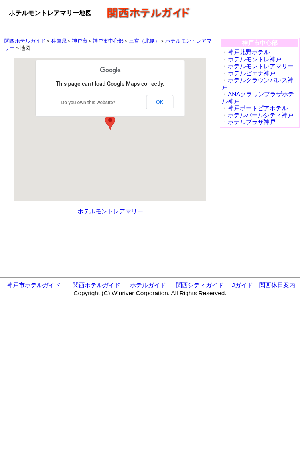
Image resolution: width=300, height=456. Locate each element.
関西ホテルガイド (25, 41)
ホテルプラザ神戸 (252, 121)
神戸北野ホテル (249, 52)
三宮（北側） (144, 41)
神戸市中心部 (108, 41)
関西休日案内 (277, 285)
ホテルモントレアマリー (110, 211)
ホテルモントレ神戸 (255, 59)
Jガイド (242, 285)
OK (159, 102)
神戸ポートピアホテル (258, 108)
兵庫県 (59, 41)
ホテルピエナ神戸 (252, 73)
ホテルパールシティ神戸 (261, 115)
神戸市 (79, 41)
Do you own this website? (88, 102)
